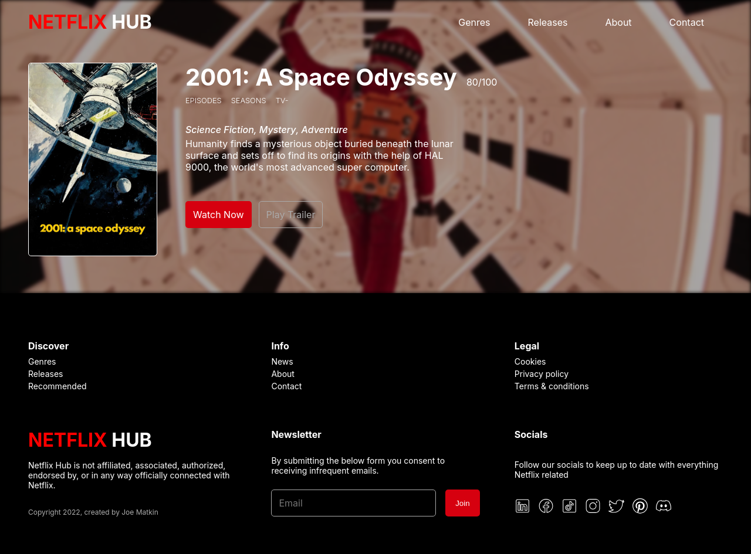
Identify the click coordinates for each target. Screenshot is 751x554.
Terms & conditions (552, 386)
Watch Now (218, 214)
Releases (548, 22)
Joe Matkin (139, 512)
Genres (474, 22)
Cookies (530, 361)
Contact (686, 22)
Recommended (57, 386)
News (282, 361)
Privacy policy (542, 374)
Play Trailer (291, 214)
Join (462, 503)
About (618, 22)
